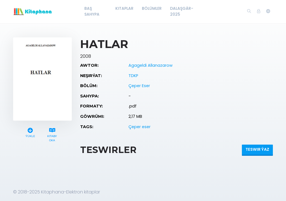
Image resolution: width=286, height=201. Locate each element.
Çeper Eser (139, 85)
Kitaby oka (52, 134)
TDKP (133, 75)
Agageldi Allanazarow (150, 65)
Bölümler (152, 8)
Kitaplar (124, 8)
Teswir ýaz (257, 149)
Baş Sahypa (91, 11)
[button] (268, 11)
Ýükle (30, 132)
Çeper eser (139, 127)
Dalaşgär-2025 (181, 11)
